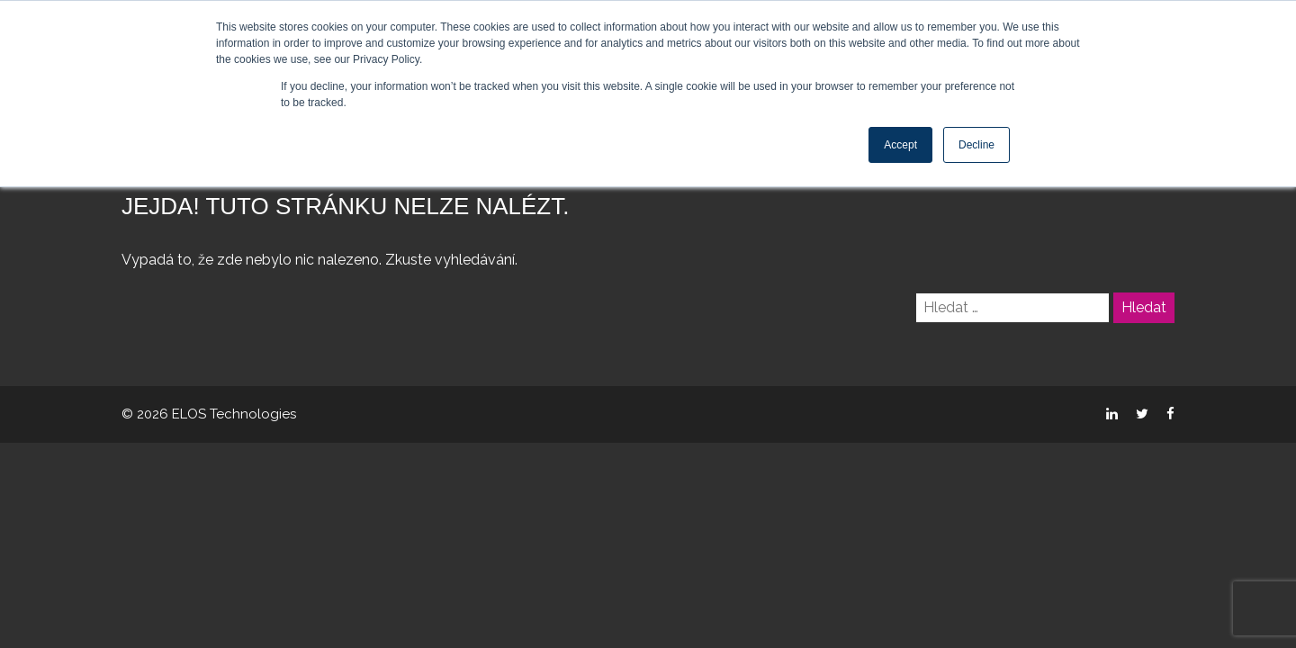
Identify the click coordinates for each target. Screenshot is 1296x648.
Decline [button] (976, 145)
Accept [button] (900, 145)
